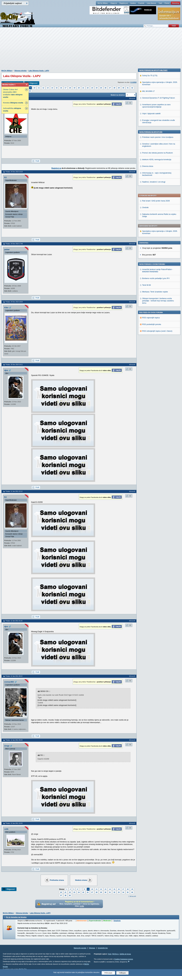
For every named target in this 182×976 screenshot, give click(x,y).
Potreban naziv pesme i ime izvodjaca (157, 325)
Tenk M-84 (146, 203)
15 (56, 88)
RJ (5, 177)
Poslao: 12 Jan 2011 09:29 (14, 740)
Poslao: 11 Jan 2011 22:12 (14, 491)
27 (110, 88)
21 (83, 88)
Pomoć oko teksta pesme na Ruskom (157, 341)
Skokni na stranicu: (118, 95)
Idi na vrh (133, 896)
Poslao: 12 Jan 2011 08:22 (14, 676)
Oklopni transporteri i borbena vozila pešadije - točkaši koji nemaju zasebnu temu (158, 218)
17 (65, 88)
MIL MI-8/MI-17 (148, 279)
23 (92, 88)
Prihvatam (108, 973)
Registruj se (123, 3)
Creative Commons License (123, 959)
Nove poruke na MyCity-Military (153, 258)
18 (70, 88)
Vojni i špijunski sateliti (151, 302)
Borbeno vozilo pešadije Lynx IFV (155, 196)
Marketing (175, 3)
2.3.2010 (133, 82)
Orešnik (145, 126)
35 (128, 892)
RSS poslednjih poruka (151, 242)
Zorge (6, 746)
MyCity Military (103, 3)
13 (48, 88)
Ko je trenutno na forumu (16, 917)
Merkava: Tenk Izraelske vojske (155, 210)
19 (74, 88)
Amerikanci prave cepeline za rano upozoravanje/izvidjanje (156, 294)
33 (119, 892)
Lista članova (151, 3)
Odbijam (122, 973)
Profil (37, 161)
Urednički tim (103, 948)
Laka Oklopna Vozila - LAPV (38, 70)
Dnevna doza (147, 354)
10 (34, 88)
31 (128, 88)
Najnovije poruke (80, 948)
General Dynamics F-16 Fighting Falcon (158, 286)
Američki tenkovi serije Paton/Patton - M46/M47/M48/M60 (157, 188)
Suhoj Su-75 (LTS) (149, 264)
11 (39, 88)
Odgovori (33, 83)
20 (79, 88)
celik (6, 829)
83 (30, 91)
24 (96, 88)
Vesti (109, 954)
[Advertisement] (91, 50)
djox (6, 370)
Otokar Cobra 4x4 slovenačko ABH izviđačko (12, 93)
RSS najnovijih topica (151, 236)
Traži (160, 3)
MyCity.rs (115, 954)
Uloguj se (113, 3)
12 (43, 88)
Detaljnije (117, 920)
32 (132, 88)
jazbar (7, 249)
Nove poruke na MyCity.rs (150, 320)
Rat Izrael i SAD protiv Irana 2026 (156, 119)
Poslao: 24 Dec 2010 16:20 (14, 172)
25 (101, 88)
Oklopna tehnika (20, 70)
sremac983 (9, 682)
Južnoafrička (12, 109)
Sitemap (92, 948)
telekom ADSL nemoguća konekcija (156, 348)
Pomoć (167, 3)
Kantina (133, 3)
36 (132, 892)
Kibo (6, 307)
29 (119, 88)
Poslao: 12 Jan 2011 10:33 (14, 823)
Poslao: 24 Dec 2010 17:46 (14, 244)
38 (65, 895)
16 (61, 88)
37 (61, 895)
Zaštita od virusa (125, 954)
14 (52, 88)
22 (88, 88)
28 (114, 88)
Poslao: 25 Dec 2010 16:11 (14, 364)
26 (105, 88)
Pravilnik (141, 3)
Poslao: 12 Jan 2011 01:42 (14, 621)
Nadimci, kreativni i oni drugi (153, 370)
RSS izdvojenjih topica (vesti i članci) (157, 249)
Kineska (13, 103)
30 (123, 88)
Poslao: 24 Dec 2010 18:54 (14, 302)
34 (123, 892)
